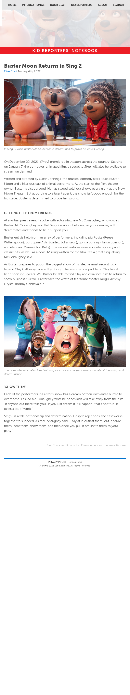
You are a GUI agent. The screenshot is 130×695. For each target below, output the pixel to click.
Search (118, 5)
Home (12, 5)
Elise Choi (10, 71)
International (33, 5)
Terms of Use (75, 462)
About (102, 5)
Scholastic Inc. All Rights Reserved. (73, 465)
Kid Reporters (81, 5)
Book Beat (58, 5)
